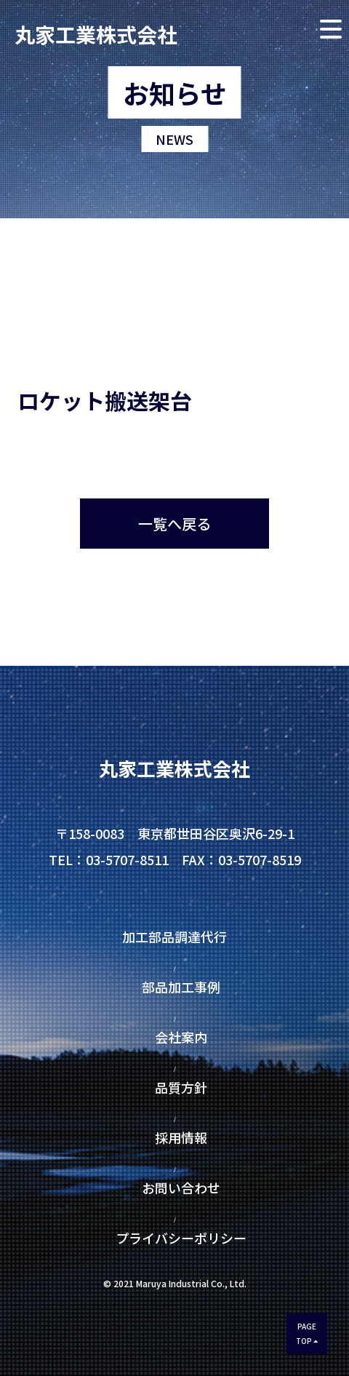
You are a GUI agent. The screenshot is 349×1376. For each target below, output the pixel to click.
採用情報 (181, 1137)
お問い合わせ (181, 1187)
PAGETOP (307, 1333)
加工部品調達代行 (181, 936)
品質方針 (181, 1087)
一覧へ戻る (174, 523)
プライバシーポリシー (174, 1237)
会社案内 (181, 1036)
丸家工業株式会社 (96, 32)
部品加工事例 (181, 986)
